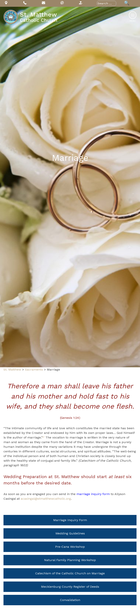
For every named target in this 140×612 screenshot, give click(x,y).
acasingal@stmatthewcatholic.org (46, 498)
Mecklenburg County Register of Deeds (70, 586)
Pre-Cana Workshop (70, 547)
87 (44, 437)
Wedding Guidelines (70, 533)
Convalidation (70, 600)
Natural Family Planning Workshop (70, 560)
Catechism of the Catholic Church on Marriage (70, 573)
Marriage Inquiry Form (70, 520)
